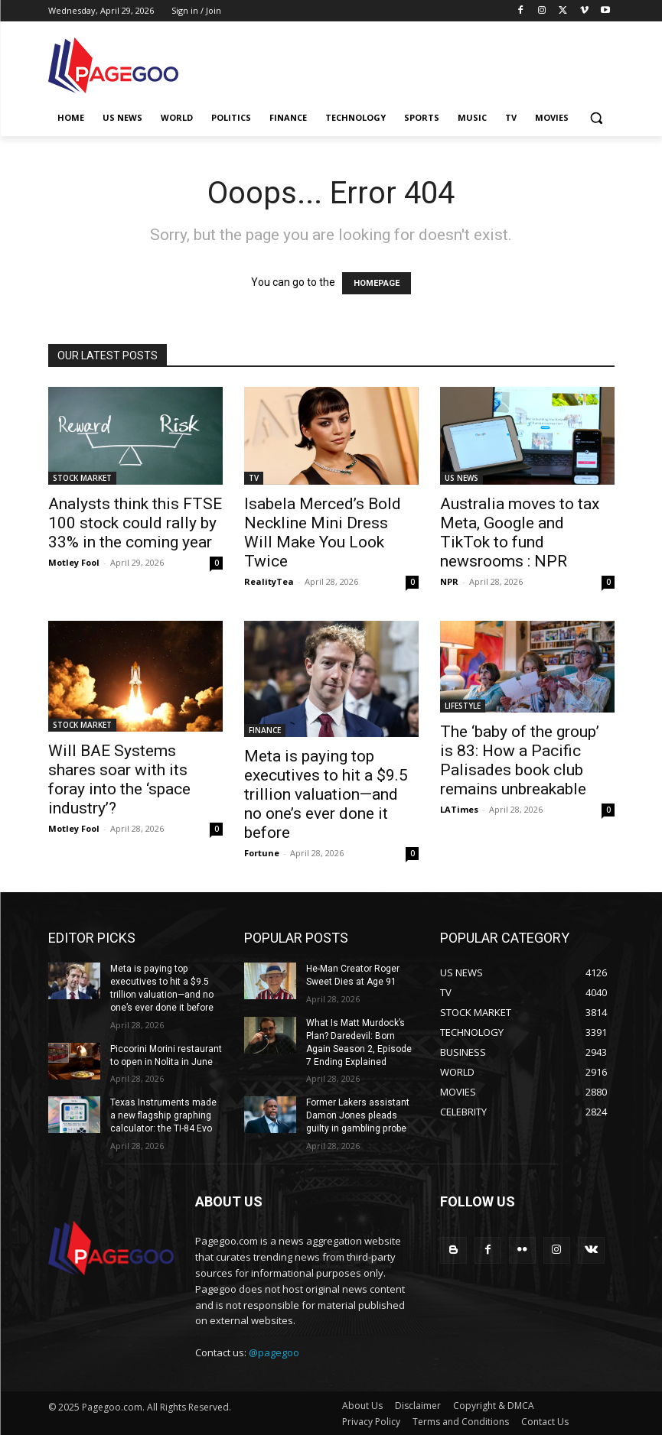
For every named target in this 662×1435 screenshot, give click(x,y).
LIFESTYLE (463, 705)
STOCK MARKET (82, 477)
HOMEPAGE (376, 283)
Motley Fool (73, 562)
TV (254, 477)
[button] (597, 118)
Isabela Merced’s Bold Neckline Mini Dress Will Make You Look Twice (322, 532)
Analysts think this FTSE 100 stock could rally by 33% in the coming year (135, 523)
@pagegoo (274, 1352)
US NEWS (461, 477)
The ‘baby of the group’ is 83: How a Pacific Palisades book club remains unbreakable (519, 760)
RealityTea (269, 581)
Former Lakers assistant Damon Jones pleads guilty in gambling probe (357, 1115)
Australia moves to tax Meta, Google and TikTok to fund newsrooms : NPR (519, 532)
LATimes (459, 809)
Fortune (261, 853)
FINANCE (265, 730)
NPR (449, 581)
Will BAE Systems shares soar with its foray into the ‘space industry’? (119, 779)
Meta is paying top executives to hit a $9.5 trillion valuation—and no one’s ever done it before (326, 794)
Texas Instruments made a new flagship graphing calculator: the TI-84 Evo (163, 1115)
